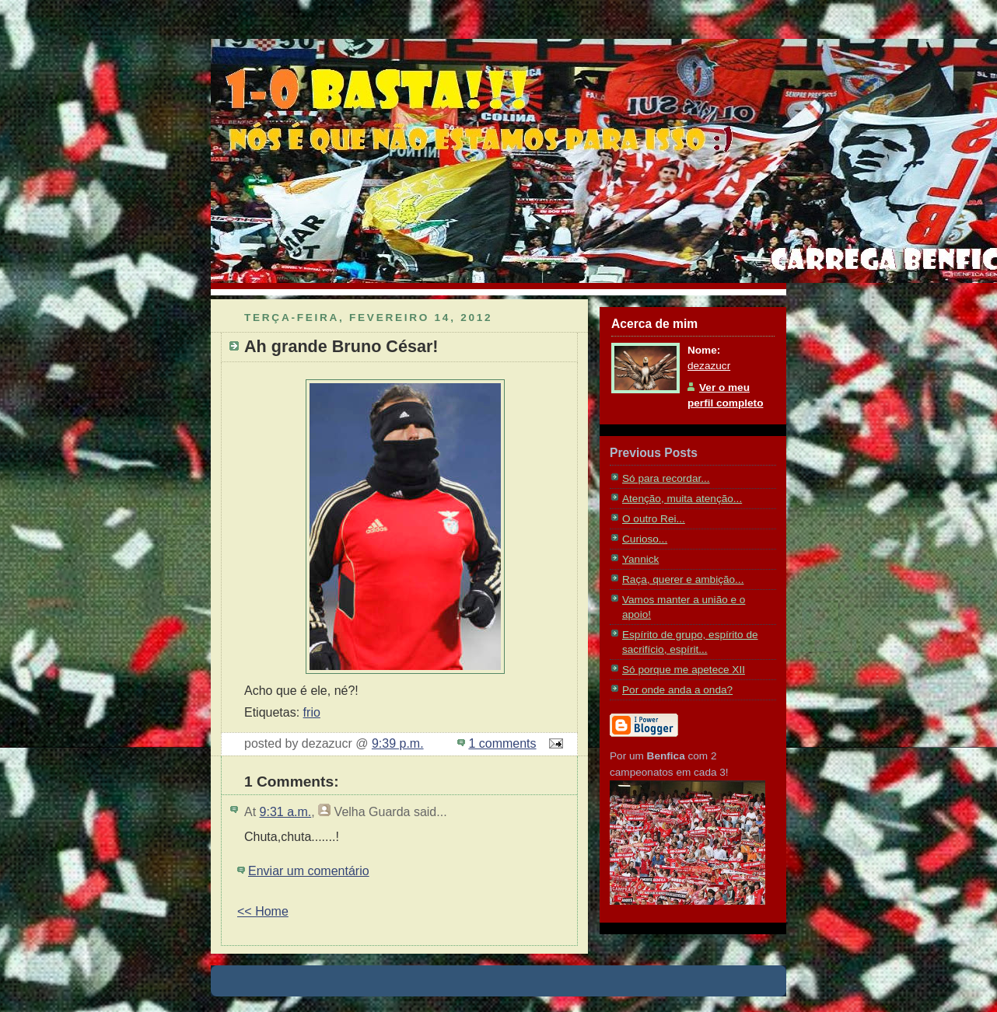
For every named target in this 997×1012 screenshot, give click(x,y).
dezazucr (708, 366)
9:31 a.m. (286, 811)
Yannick (640, 559)
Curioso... (644, 539)
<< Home (263, 911)
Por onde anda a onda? (677, 690)
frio (311, 712)
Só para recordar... (666, 478)
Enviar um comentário (308, 871)
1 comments (502, 743)
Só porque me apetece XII (683, 669)
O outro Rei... (653, 519)
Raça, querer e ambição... (682, 579)
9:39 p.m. (398, 743)
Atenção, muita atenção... (682, 498)
